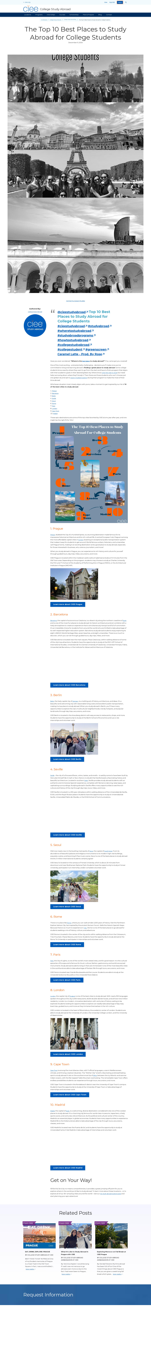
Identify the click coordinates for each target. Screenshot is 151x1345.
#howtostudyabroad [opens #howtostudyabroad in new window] (77, 345)
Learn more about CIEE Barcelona (69, 698)
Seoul (54, 414)
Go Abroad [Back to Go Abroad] (43, 20)
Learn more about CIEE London (68, 1067)
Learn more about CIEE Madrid (67, 1181)
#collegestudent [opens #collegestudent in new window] (73, 354)
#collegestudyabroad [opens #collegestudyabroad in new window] (78, 350)
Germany (77, 714)
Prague (55, 404)
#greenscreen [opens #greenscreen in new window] (71, 359)
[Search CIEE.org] (126, 2)
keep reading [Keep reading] (31, 1285)
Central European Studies (75, 301)
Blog (100, 15)
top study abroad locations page (112, 1206)
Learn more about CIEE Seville (67, 848)
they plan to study (111, 385)
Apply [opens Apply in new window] (120, 2)
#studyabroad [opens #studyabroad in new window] (71, 331)
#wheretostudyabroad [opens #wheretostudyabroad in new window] (79, 335)
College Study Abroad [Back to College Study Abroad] (54, 20)
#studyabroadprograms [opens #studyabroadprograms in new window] (80, 340)
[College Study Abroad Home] (47, 8)
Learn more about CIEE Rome (67, 957)
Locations (27, 15)
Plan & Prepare (88, 15)
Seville (54, 411)
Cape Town (56, 424)
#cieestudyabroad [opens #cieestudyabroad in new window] (75, 326)
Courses (62, 15)
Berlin (54, 409)
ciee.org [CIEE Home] (27, 2)
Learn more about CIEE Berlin (67, 772)
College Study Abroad (34, 312)
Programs (38, 15)
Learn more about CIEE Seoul (67, 919)
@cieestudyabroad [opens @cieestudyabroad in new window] (75, 312)
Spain (52, 636)
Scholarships (74, 15)
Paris (54, 419)
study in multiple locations (84, 390)
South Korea (110, 864)
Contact (109, 15)
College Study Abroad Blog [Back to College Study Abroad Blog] (70, 20)
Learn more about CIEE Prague (67, 617)
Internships (51, 15)
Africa (95, 1088)
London (55, 421)
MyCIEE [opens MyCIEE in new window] (112, 2)
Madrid (56, 426)
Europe (81, 552)
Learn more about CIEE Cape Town (69, 1107)
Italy (85, 940)
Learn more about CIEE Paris (66, 993)
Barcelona (56, 406)
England (74, 1009)
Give (105, 2)
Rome (54, 416)
